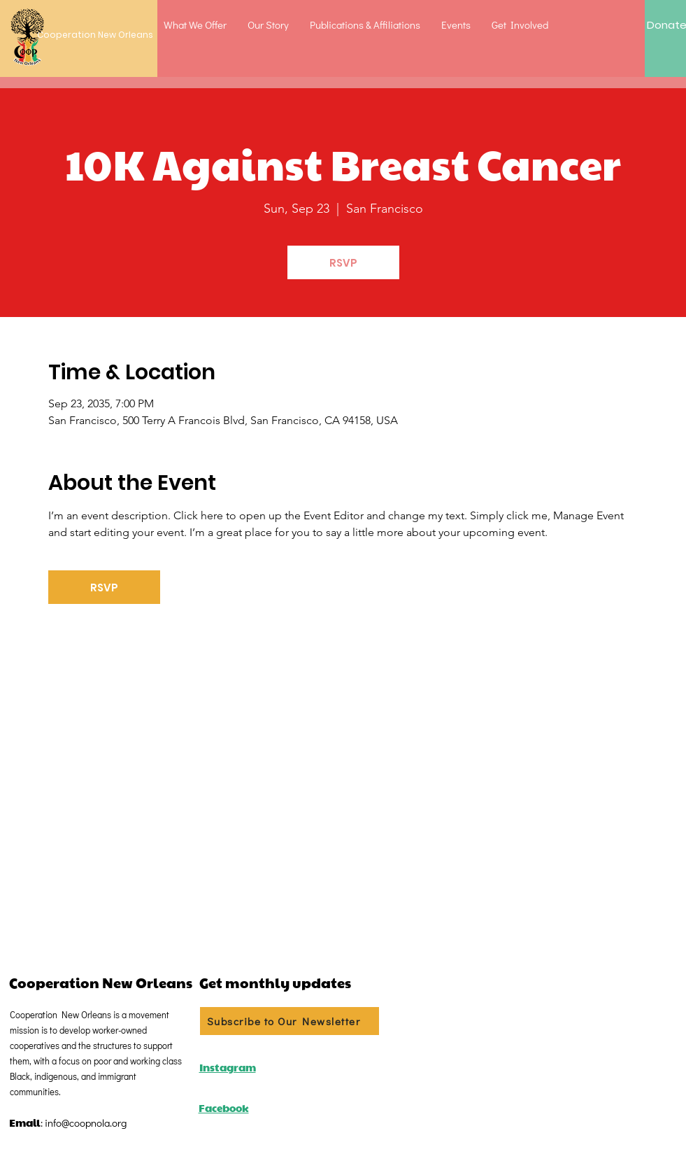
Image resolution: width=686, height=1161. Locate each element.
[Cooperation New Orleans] (88, 35)
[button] (195, 24)
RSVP (343, 262)
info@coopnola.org (86, 1123)
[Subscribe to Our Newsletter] (289, 1021)
